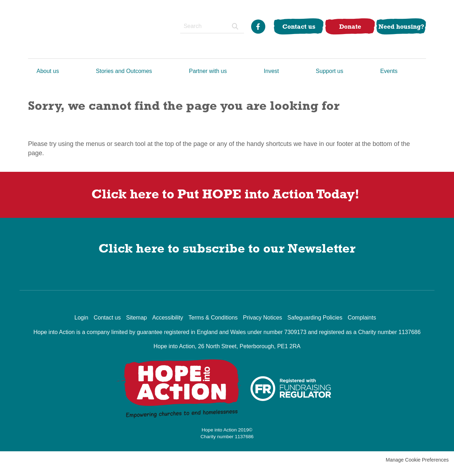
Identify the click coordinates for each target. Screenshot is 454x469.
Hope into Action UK (70, 29)
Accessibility (167, 318)
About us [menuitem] (48, 71)
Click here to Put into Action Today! (227, 193)
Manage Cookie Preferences (417, 460)
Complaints (362, 318)
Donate (350, 26)
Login (81, 318)
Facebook (258, 26)
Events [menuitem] (389, 71)
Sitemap (136, 318)
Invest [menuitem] (271, 71)
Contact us (298, 26)
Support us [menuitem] (329, 71)
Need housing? (401, 26)
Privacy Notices (262, 318)
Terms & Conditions (213, 318)
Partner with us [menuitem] (208, 71)
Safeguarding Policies (314, 318)
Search (235, 26)
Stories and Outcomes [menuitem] (124, 71)
